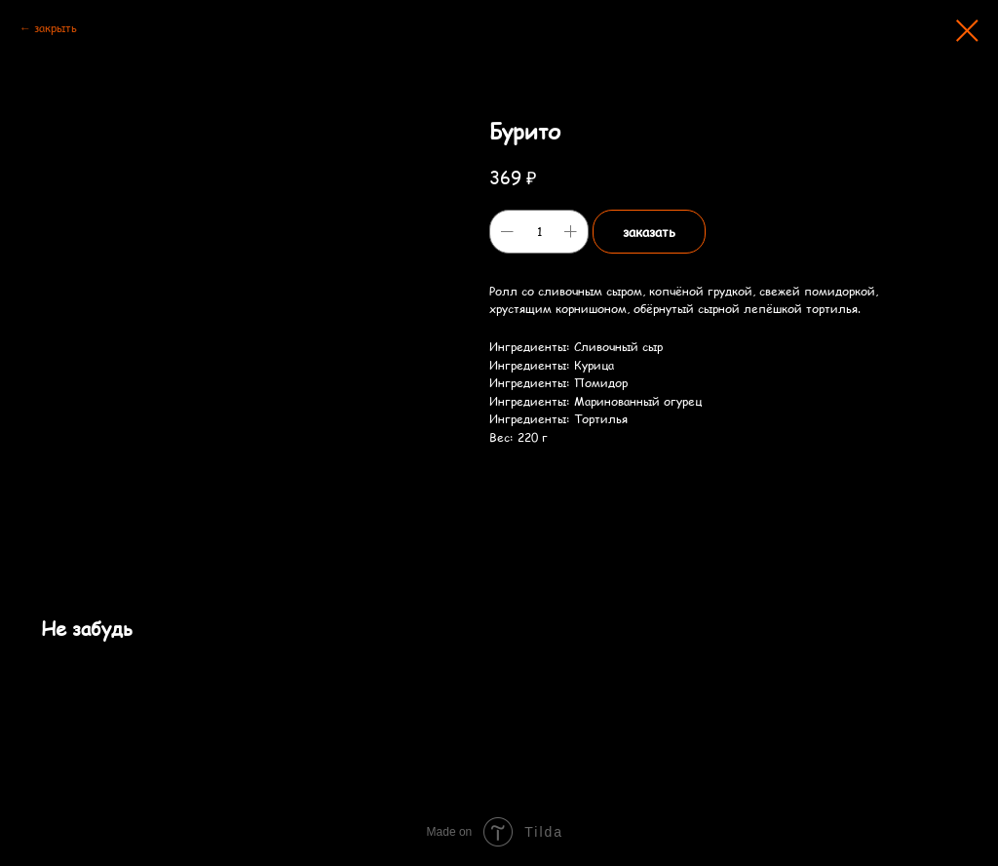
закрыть (55, 28)
